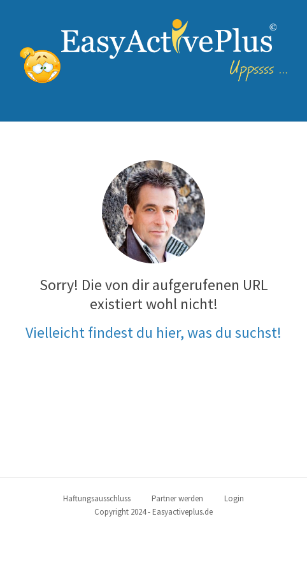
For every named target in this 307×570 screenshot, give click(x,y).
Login (234, 498)
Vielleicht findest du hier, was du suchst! (153, 332)
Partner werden (177, 498)
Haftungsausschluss (97, 498)
